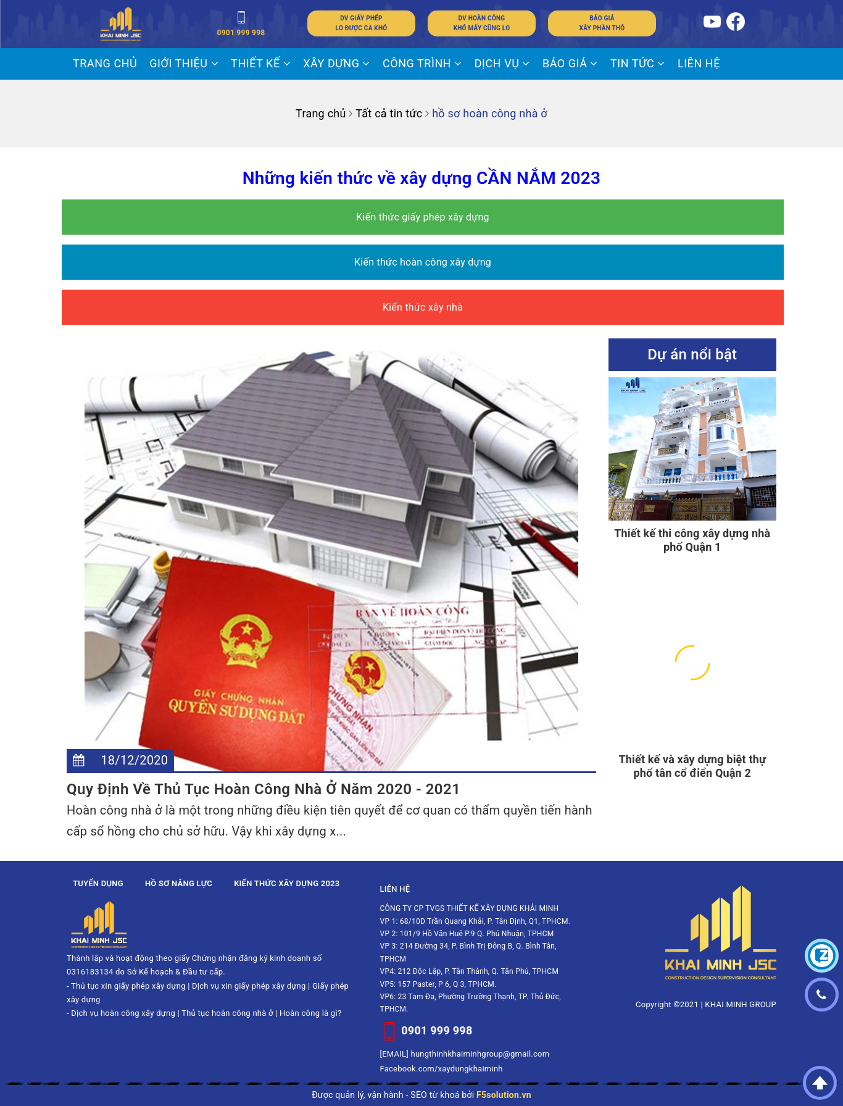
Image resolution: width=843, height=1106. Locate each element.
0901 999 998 (436, 1030)
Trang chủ (105, 63)
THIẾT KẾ (261, 63)
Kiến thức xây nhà (423, 307)
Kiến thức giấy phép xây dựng (422, 217)
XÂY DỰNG (336, 63)
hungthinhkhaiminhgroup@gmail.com (480, 1053)
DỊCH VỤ (502, 63)
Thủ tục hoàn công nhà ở (227, 1013)
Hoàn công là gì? (310, 1013)
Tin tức (637, 63)
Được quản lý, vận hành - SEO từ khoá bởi (421, 1095)
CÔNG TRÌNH (422, 63)
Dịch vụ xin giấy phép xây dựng (248, 986)
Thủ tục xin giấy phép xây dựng (128, 986)
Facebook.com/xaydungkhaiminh (441, 1068)
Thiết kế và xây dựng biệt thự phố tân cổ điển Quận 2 (692, 766)
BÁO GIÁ (570, 63)
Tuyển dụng (98, 883)
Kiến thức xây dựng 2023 (286, 883)
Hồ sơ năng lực (178, 883)
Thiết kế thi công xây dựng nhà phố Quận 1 (692, 540)
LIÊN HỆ (699, 63)
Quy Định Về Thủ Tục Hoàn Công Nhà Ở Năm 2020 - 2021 (264, 789)
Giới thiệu (183, 63)
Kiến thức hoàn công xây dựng (422, 262)
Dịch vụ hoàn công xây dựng (123, 1013)
